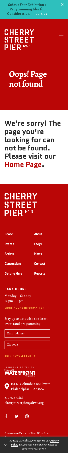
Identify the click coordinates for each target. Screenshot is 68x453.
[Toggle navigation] (61, 34)
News (38, 254)
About (38, 234)
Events (9, 244)
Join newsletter (18, 356)
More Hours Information (25, 308)
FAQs (38, 244)
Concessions (13, 264)
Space (9, 234)
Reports (39, 274)
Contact (39, 264)
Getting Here (13, 274)
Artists (9, 254)
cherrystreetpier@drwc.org (24, 403)
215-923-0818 (14, 398)
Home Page (23, 164)
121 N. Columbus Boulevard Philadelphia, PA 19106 (28, 387)
